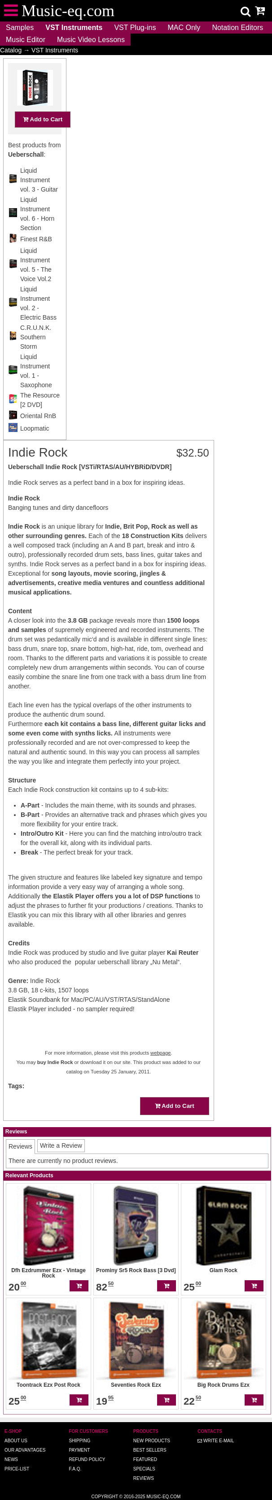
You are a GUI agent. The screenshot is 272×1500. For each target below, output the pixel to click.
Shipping (79, 1440)
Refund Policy (87, 1459)
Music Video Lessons (91, 39)
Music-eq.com (163, 1496)
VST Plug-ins (135, 27)
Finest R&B (36, 256)
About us (15, 1440)
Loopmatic (34, 445)
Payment (79, 1450)
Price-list (16, 1468)
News (11, 1459)
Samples (20, 27)
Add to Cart (42, 136)
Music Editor (25, 39)
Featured (145, 1459)
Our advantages (24, 1450)
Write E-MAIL (215, 1440)
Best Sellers (150, 1450)
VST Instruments (73, 27)
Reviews (143, 1478)
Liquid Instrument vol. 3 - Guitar (39, 197)
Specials (144, 1468)
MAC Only (183, 27)
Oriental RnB (38, 433)
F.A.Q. (75, 1468)
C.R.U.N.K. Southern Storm (35, 355)
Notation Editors (237, 27)
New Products (151, 1440)
